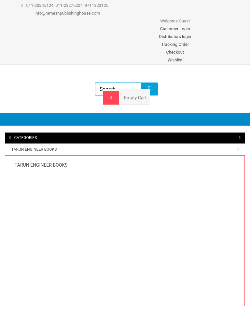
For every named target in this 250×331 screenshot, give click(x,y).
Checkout (175, 52)
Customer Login (175, 28)
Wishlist (175, 59)
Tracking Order (175, 44)
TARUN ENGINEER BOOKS (34, 149)
